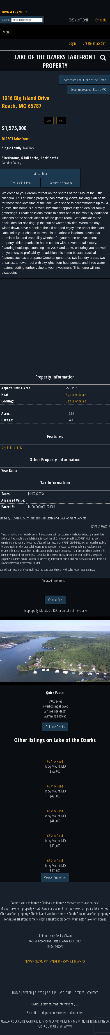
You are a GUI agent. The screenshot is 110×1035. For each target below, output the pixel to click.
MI (65, 1021)
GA (28, 1021)
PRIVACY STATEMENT (36, 961)
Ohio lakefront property (14, 913)
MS (75, 1021)
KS (46, 1021)
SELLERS (52, 992)
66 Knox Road (55, 761)
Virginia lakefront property (54, 919)
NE (87, 1021)
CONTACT (92, 992)
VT (58, 1026)
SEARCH (27, 992)
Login (72, 43)
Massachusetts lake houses (82, 902)
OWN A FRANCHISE (15, 11)
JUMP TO (6, 20)
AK (2, 1021)
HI (31, 1021)
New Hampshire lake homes (91, 908)
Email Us (100, 20)
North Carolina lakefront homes (53, 908)
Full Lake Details (55, 726)
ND (84, 1021)
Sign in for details (76, 394)
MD (57, 1021)
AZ (12, 1021)
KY (49, 1021)
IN (43, 1021)
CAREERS (55, 961)
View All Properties (55, 877)
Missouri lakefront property (16, 908)
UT (54, 1026)
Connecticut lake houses (25, 902)
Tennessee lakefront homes (20, 919)
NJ (91, 1021)
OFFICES (79, 992)
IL (40, 1021)
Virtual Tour (40, 173)
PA (44, 1026)
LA (53, 1021)
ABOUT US (65, 992)
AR (8, 1021)
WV (66, 1026)
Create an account (94, 43)
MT (79, 1021)
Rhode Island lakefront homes (48, 913)
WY (70, 1026)
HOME (16, 992)
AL (5, 1021)
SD (47, 1026)
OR (40, 1026)
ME (62, 1021)
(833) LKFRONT (78, 20)
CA (15, 1021)
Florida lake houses (53, 902)
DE (23, 1021)
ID (37, 1021)
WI (61, 1026)
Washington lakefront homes (89, 919)
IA (34, 1021)
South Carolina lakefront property (88, 913)
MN (70, 1021)
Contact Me (55, 599)
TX (51, 1026)
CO (20, 1021)
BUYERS (39, 992)
